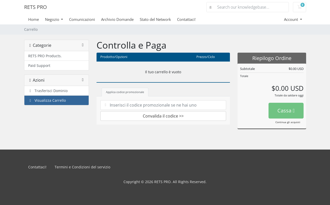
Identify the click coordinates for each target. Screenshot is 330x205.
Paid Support (39, 65)
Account (291, 19)
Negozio (52, 19)
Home (33, 19)
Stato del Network (155, 19)
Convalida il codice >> (163, 116)
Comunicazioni (82, 19)
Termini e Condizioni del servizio (82, 167)
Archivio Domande (117, 19)
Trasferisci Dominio (48, 90)
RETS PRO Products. (45, 55)
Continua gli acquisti (287, 122)
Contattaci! (186, 19)
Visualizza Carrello (47, 100)
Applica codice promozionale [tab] (125, 92)
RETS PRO (35, 7)
